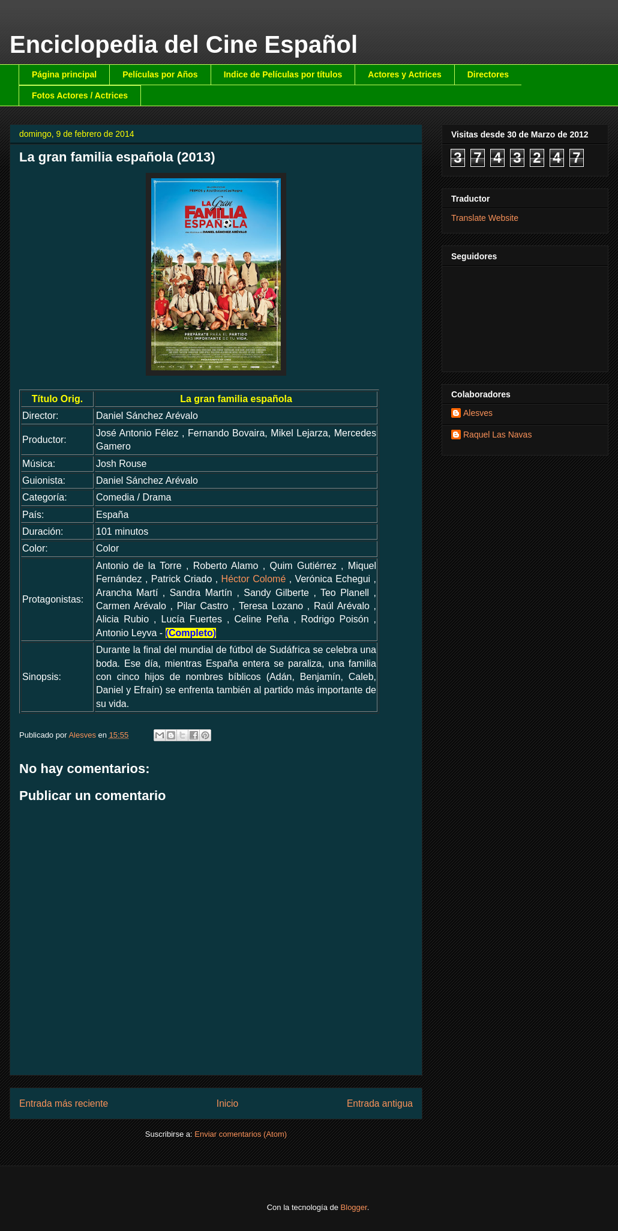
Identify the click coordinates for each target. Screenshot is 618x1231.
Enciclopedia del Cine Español (184, 44)
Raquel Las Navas (497, 434)
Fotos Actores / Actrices (80, 95)
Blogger (354, 1207)
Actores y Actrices (404, 74)
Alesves (478, 413)
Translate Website (484, 218)
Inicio (227, 1103)
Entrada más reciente (63, 1103)
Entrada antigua (380, 1103)
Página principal (64, 74)
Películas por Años (160, 74)
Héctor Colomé (253, 579)
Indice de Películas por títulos (283, 74)
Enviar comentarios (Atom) (240, 1134)
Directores (488, 74)
